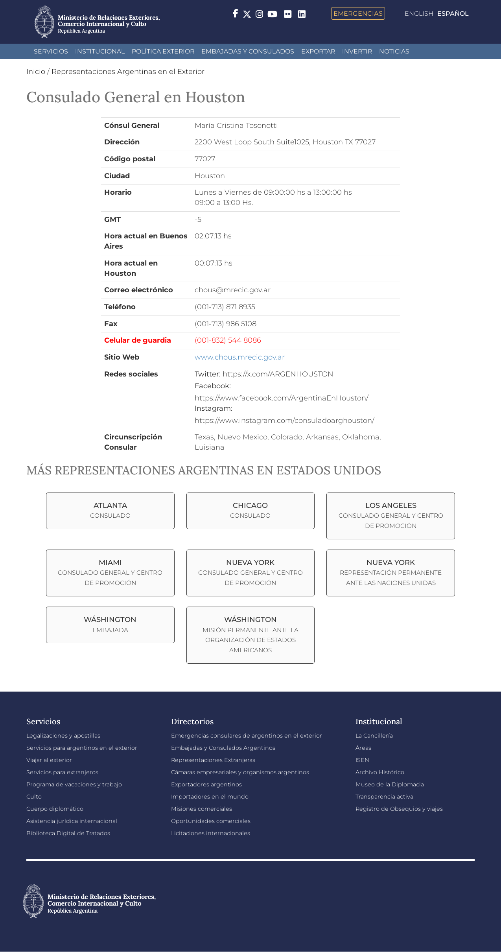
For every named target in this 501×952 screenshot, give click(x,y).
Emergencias (358, 13)
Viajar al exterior (49, 760)
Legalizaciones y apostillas (63, 735)
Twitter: (208, 374)
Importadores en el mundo (210, 796)
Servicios (51, 51)
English (419, 13)
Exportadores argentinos (206, 784)
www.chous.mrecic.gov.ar (240, 357)
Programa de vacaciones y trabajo (74, 784)
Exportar (318, 51)
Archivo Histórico (379, 772)
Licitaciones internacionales (210, 833)
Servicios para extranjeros (62, 772)
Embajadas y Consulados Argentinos (223, 747)
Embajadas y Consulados (247, 51)
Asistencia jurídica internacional (71, 821)
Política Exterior (163, 51)
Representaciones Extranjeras (213, 760)
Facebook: (213, 386)
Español (453, 13)
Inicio (35, 71)
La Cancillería (374, 735)
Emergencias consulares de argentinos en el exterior (246, 735)
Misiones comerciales (201, 808)
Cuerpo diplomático (54, 808)
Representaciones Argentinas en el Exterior (128, 71)
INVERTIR (357, 51)
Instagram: (213, 408)
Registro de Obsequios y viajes (399, 808)
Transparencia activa (384, 796)
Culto (34, 796)
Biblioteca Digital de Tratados (68, 833)
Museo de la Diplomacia (389, 784)
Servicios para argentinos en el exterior (81, 747)
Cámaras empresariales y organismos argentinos (240, 772)
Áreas (363, 747)
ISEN (362, 760)
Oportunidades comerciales (211, 821)
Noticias (394, 51)
